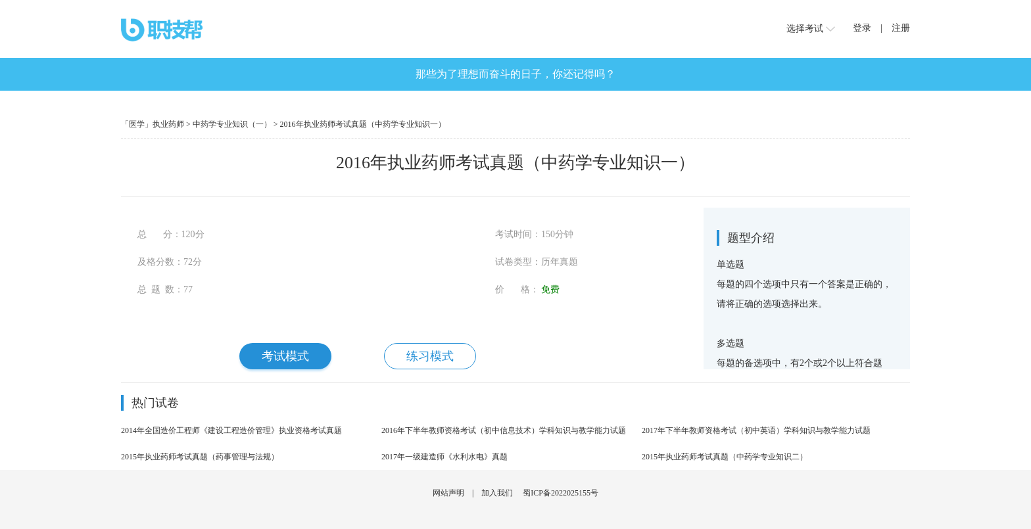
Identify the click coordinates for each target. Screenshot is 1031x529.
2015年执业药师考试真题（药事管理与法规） (200, 456)
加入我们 (497, 492)
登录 (862, 28)
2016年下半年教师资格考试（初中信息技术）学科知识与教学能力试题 (503, 430)
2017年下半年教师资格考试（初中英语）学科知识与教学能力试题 (756, 430)
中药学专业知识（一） (232, 124)
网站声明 (448, 492)
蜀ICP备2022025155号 (560, 492)
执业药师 (168, 124)
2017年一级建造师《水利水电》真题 (444, 456)
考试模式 (285, 356)
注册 (901, 28)
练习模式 (430, 356)
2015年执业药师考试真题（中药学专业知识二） (724, 456)
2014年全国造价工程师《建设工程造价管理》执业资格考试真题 (231, 430)
